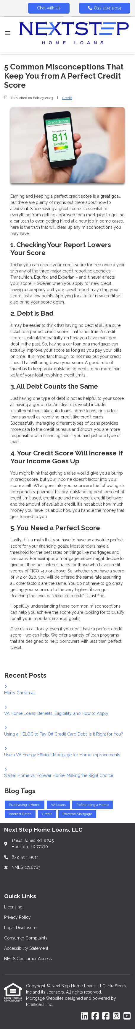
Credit (67, 98)
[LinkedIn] (84, 1016)
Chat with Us (49, 8)
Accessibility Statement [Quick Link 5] (26, 948)
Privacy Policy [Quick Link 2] (17, 917)
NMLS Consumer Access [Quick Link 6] (28, 958)
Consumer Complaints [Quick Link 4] (25, 938)
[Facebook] (95, 1016)
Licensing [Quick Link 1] (13, 907)
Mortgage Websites (45, 998)
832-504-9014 (104, 8)
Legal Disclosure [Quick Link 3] (20, 927)
